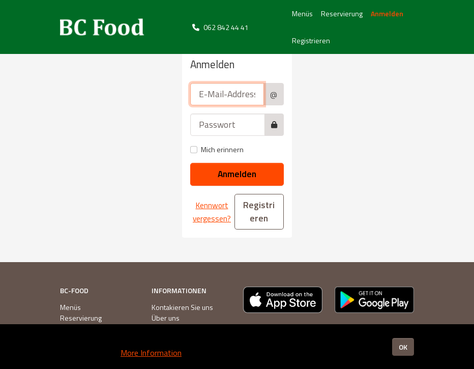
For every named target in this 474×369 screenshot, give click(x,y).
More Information (151, 353)
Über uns (166, 318)
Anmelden (387, 13)
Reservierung (342, 13)
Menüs (302, 13)
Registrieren (311, 40)
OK (403, 347)
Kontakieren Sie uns (182, 307)
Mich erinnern (222, 149)
